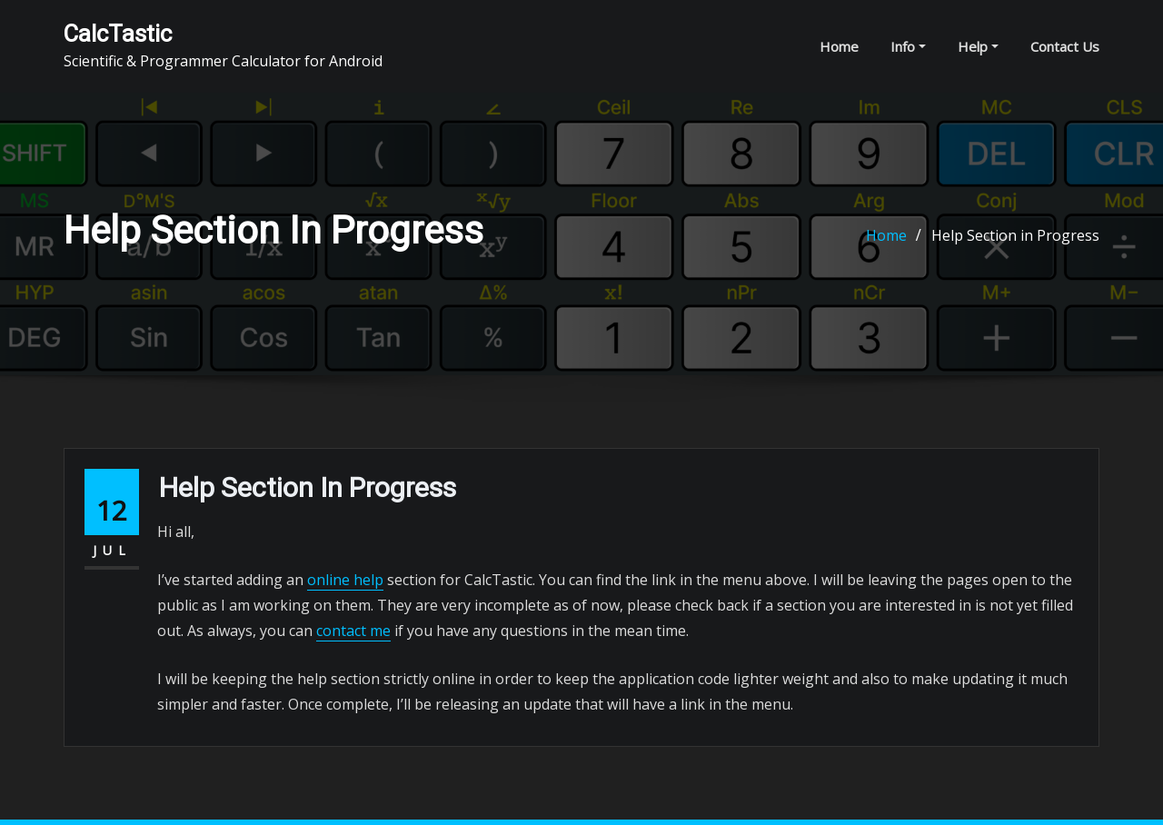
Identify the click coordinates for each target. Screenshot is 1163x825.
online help (345, 580)
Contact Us (1064, 46)
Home (839, 46)
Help (978, 46)
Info (908, 46)
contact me (353, 631)
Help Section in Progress (1015, 235)
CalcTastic (118, 33)
